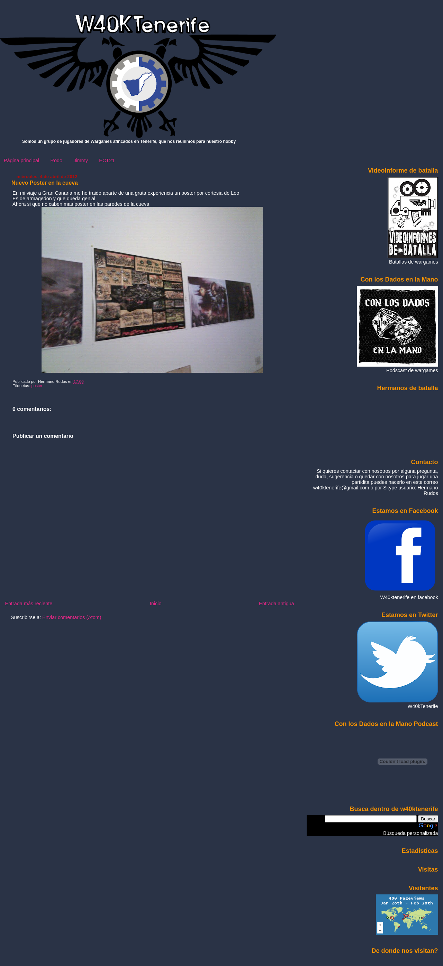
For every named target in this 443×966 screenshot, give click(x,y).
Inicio (156, 603)
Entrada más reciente (28, 603)
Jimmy (80, 160)
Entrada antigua (276, 603)
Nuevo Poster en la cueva (44, 183)
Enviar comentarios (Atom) (71, 617)
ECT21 (107, 160)
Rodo (56, 160)
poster (37, 386)
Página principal (21, 160)
